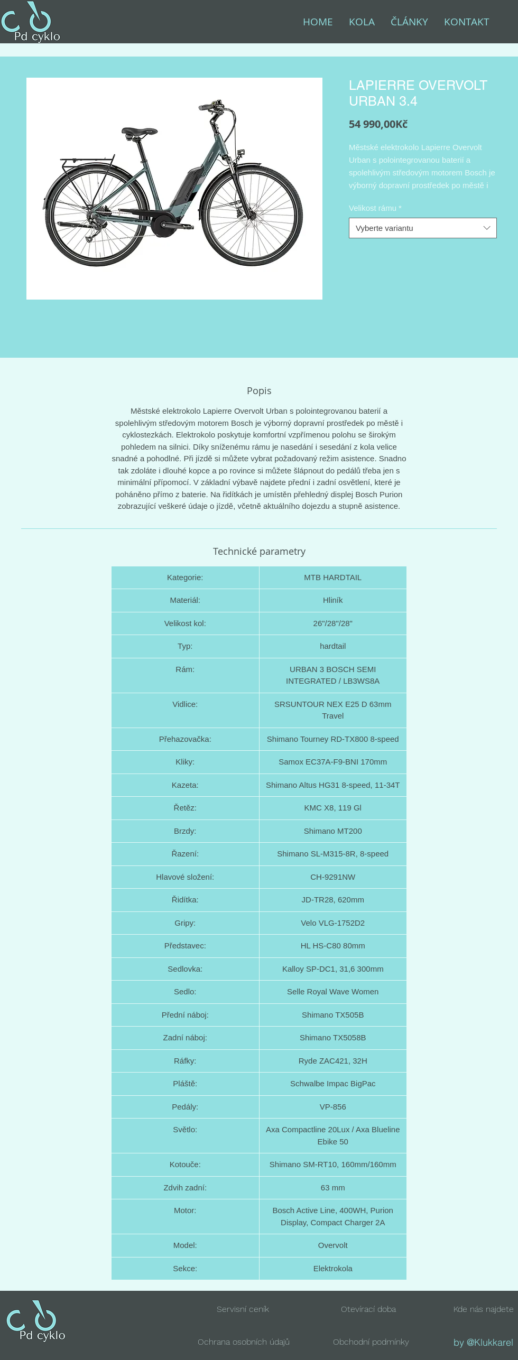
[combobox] (423, 228)
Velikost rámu (375, 207)
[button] (368, 1309)
